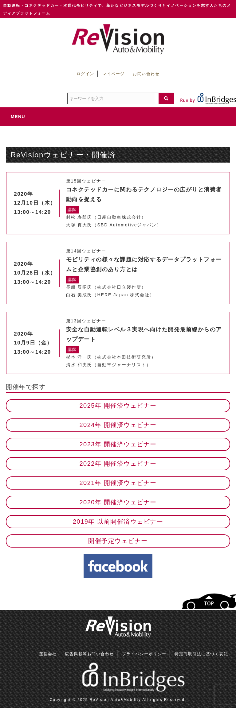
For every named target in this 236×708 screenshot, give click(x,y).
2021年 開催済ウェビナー (117, 482)
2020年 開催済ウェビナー (117, 502)
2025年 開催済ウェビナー (117, 405)
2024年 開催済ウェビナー (117, 424)
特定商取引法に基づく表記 (201, 654)
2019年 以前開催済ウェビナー (118, 521)
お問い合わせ (146, 74)
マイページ (113, 74)
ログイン (85, 74)
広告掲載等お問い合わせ (89, 654)
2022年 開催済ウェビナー (117, 463)
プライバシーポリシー (144, 654)
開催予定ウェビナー (118, 540)
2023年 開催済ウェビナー (117, 444)
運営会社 (48, 654)
